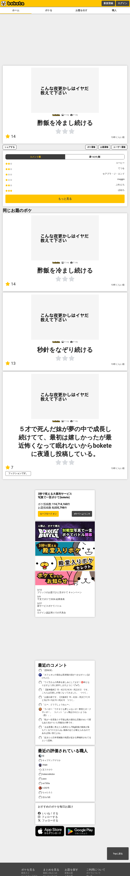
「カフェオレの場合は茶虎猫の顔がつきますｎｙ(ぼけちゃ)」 (64, 676)
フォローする (48, 817)
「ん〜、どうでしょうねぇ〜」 (55, 704)
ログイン (122, 3)
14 (10, 136)
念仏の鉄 (44, 797)
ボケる (48, 10)
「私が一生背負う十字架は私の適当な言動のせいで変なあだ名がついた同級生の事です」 (65, 721)
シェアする (10, 147)
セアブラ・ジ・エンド (114, 173)
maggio (121, 179)
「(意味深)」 (46, 670)
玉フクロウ (45, 769)
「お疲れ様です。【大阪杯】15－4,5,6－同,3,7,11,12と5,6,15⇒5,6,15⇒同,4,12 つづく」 (64, 698)
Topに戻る (118, 853)
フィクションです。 (18, 473)
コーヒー (120, 163)
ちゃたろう (45, 792)
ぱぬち (121, 190)
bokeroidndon (47, 774)
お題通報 (104, 147)
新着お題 (69, 873)
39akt (43, 765)
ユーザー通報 (119, 147)
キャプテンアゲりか (50, 760)
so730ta (44, 783)
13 (10, 363)
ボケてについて (93, 873)
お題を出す (81, 10)
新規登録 (108, 3)
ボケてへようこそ (82, 514)
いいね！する (48, 813)
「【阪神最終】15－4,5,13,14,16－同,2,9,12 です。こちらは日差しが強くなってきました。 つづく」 (64, 691)
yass (43, 778)
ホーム (15, 10)
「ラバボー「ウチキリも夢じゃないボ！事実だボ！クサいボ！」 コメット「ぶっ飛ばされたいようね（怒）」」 (65, 712)
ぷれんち (120, 184)
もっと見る (65, 198)
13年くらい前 (118, 137)
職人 (114, 10)
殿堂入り (25, 873)
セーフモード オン (48, 514)
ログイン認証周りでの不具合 (65, 611)
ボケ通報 (91, 147)
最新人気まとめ (50, 873)
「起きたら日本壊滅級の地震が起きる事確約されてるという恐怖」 (65, 739)
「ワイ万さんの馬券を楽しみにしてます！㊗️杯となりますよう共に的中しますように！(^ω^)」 (64, 683)
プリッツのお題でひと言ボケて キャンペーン (65, 591)
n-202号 (44, 788)
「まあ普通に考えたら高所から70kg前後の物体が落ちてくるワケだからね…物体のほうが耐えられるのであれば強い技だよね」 (64, 730)
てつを (121, 168)
